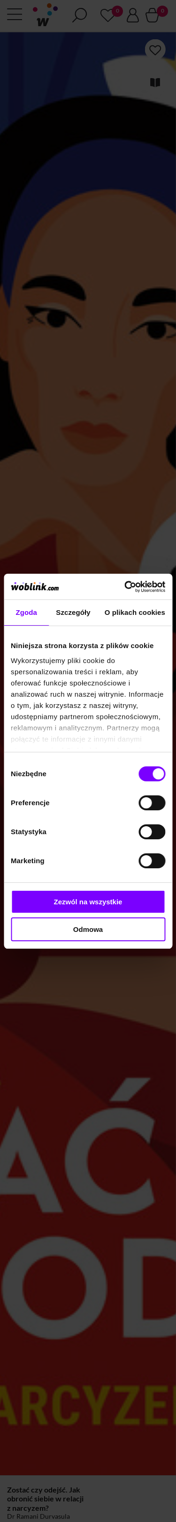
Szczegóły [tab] (73, 612)
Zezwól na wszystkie (88, 902)
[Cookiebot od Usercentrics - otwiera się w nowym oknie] (125, 587)
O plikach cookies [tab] (135, 612)
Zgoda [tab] (26, 612)
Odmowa (88, 929)
